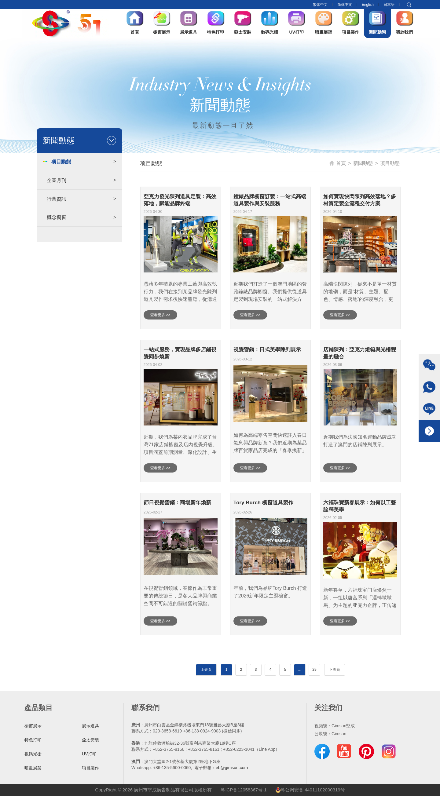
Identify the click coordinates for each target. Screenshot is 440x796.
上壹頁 (206, 669)
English (368, 4)
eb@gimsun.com (232, 767)
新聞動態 (363, 163)
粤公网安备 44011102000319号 (310, 789)
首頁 (337, 163)
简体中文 (344, 4)
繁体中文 (320, 4)
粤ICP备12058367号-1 (243, 789)
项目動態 (390, 163)
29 (314, 669)
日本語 (388, 4)
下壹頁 (334, 669)
